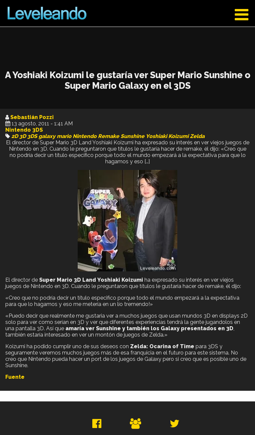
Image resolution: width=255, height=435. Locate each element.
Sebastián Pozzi (32, 117)
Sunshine (132, 136)
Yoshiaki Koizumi (167, 136)
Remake (108, 136)
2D (14, 136)
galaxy (47, 136)
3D (22, 136)
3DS (32, 136)
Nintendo (85, 136)
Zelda (197, 136)
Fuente (15, 377)
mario (64, 136)
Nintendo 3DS (24, 130)
